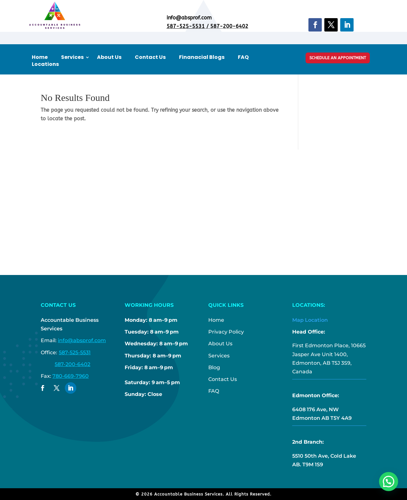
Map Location (310, 320)
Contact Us (150, 57)
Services (72, 57)
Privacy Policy (226, 332)
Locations (45, 64)
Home (40, 57)
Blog (214, 367)
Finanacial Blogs (201, 57)
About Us (109, 57)
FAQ (243, 57)
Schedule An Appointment (337, 57)
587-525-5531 (186, 26)
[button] (388, 481)
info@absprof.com (82, 340)
